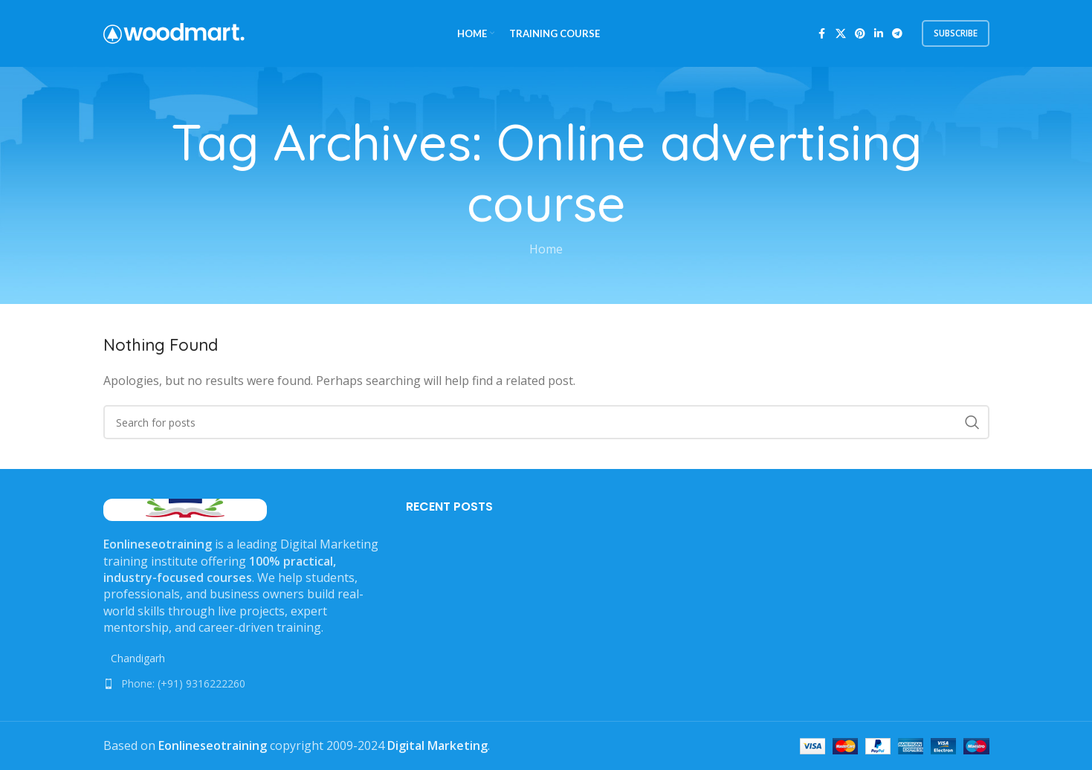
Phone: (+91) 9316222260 (183, 683)
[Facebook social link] (822, 34)
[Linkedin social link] (879, 34)
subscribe (956, 33)
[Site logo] (174, 32)
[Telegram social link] (897, 34)
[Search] (546, 422)
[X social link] (840, 34)
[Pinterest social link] (860, 34)
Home (546, 249)
